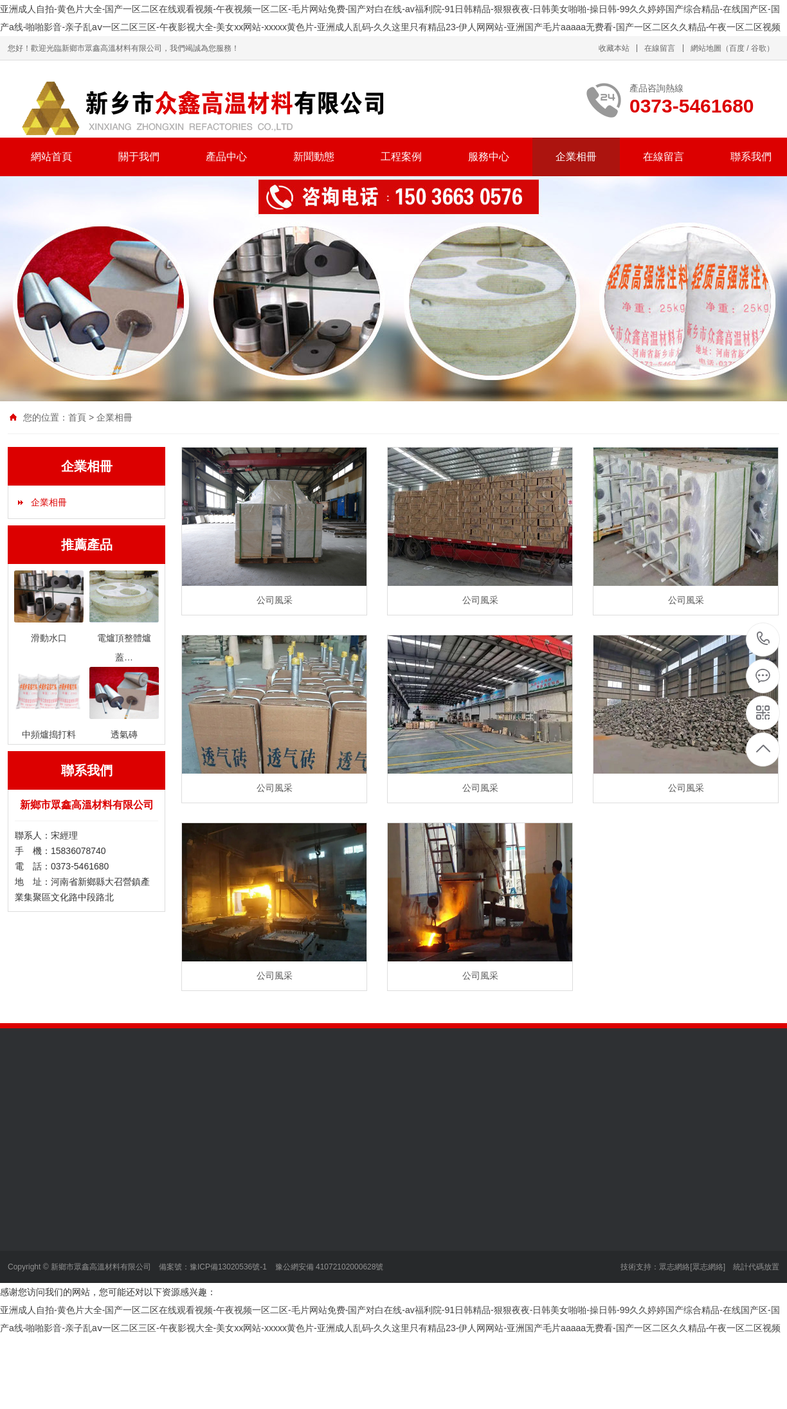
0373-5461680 (763, 640)
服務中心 (488, 156)
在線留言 (659, 48)
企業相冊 (576, 156)
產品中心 (226, 156)
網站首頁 (51, 156)
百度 (737, 48)
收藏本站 (614, 48)
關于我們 (138, 156)
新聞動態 (313, 156)
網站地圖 (706, 48)
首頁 (77, 417)
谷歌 (758, 48)
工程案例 (401, 156)
